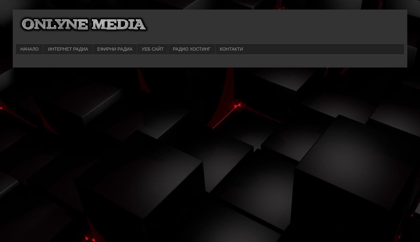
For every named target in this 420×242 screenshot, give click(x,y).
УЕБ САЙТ (153, 49)
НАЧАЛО (29, 49)
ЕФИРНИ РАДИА (115, 49)
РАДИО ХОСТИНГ (191, 49)
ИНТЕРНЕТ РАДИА (68, 49)
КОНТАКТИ (231, 49)
